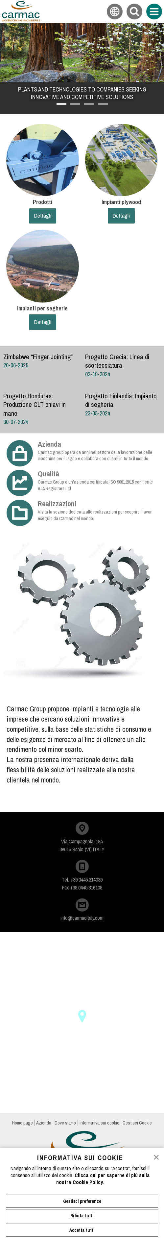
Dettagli (42, 215)
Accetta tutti (82, 1230)
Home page (22, 1123)
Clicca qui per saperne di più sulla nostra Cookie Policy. (103, 1179)
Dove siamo (65, 1123)
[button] (82, 1016)
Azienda (43, 1123)
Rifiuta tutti (82, 1216)
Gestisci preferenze (82, 1201)
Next (153, 100)
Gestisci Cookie (137, 1123)
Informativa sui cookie (99, 1123)
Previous (10, 100)
